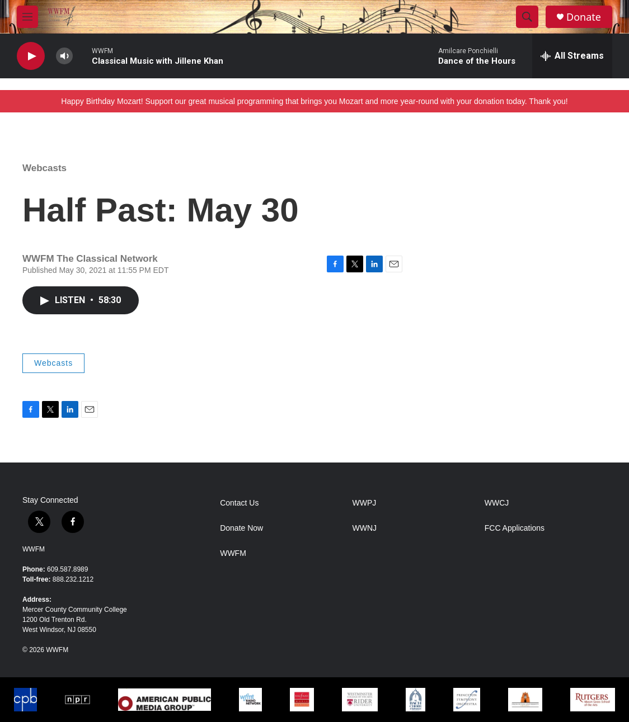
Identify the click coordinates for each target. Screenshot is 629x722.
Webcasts (44, 168)
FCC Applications (514, 528)
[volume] (64, 56)
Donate (583, 17)
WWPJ (364, 503)
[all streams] (572, 56)
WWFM (33, 549)
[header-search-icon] (527, 17)
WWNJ (364, 528)
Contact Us (239, 503)
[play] (31, 56)
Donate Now (241, 528)
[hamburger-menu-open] (27, 17)
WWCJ (497, 503)
